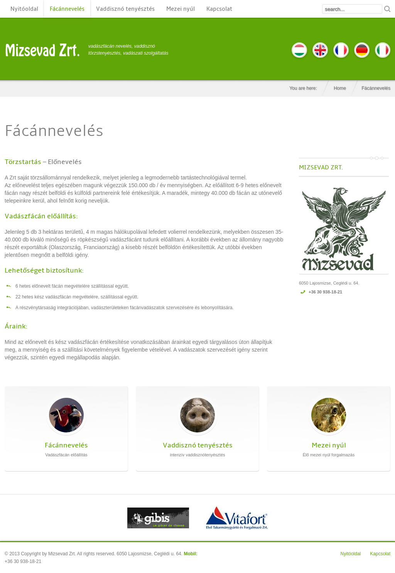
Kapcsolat (219, 8)
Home (340, 88)
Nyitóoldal (24, 8)
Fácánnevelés (67, 8)
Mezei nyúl (180, 8)
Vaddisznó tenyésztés (125, 8)
